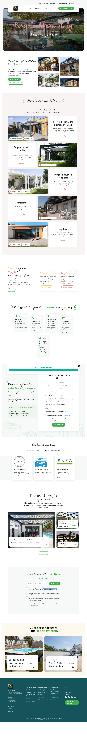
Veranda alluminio (54, 704)
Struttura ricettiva (50, 427)
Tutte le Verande (54, 714)
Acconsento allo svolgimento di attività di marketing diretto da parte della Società (44, 610)
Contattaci (71, 3)
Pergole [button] (38, 8)
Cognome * (61, 398)
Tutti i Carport (29, 715)
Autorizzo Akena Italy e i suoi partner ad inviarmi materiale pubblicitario (58, 436)
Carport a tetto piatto (31, 706)
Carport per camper (30, 708)
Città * (50, 411)
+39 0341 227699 (12, 709)
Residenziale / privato (63, 427)
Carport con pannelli (30, 711)
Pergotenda (41, 711)
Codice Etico (47, 736)
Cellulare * (47, 405)
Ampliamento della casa (54, 710)
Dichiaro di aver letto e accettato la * (59, 431)
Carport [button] (30, 8)
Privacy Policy (34, 736)
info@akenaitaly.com (14, 711)
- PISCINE (13, 727)
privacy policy (67, 431)
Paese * (63, 411)
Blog (47, 3)
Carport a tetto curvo (31, 704)
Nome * (46, 398)
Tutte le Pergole (41, 714)
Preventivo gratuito (66, 8)
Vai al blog (44, 569)
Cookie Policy (41, 736)
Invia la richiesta (59, 441)
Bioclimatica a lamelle (43, 704)
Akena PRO (42, 3)
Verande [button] (45, 8)
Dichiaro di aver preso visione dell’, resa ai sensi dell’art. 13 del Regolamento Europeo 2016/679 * (43, 605)
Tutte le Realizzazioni (30, 717)
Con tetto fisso (41, 708)
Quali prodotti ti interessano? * (52, 418)
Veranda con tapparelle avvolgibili (54, 706)
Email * (60, 405)
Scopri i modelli (14, 79)
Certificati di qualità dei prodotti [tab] (52, 466)
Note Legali (53, 736)
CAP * (46, 411)
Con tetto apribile (42, 706)
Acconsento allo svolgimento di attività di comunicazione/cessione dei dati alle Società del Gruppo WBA (45, 620)
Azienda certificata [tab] (33, 466)
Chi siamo (52, 3)
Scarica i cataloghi (63, 3)
